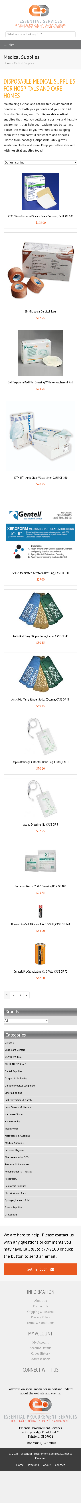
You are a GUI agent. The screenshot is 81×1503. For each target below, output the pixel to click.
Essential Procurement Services (40, 1453)
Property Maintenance (17, 1164)
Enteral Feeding (13, 1092)
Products (33, 1465)
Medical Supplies (14, 1143)
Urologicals (11, 1214)
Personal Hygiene (14, 1150)
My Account (41, 1342)
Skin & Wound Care (15, 1193)
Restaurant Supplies (15, 1186)
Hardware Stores (14, 1114)
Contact (60, 1465)
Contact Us (40, 1306)
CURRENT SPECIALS (16, 1064)
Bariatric (9, 1042)
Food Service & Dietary (18, 1107)
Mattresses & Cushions (17, 1135)
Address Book (40, 1359)
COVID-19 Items (14, 1057)
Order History (40, 1353)
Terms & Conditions (40, 1323)
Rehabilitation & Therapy (18, 1171)
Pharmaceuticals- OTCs (17, 1157)
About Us (40, 1301)
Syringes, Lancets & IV (17, 1200)
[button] (10, 45)
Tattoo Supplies (13, 1207)
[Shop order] (40, 162)
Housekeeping (13, 1121)
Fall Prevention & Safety (18, 1100)
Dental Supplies (13, 1071)
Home (7, 63)
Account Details (40, 1348)
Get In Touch (40, 1269)
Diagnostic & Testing (16, 1078)
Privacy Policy (40, 1317)
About (47, 1465)
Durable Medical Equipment (20, 1085)
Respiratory (11, 1178)
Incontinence (12, 1128)
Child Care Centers (15, 1049)
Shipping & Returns (40, 1312)
